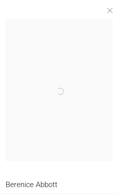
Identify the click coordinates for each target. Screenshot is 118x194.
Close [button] (110, 12)
